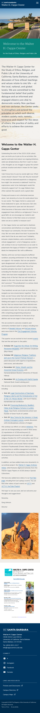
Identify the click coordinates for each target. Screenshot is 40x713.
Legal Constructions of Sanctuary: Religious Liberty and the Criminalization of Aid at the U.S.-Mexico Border (20, 396)
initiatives (29, 427)
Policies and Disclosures (11, 686)
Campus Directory (9, 690)
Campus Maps (8, 694)
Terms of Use (5, 707)
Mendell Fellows (15, 328)
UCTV (29, 483)
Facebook (8, 668)
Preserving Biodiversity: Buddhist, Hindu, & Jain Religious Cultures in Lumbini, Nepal (19, 408)
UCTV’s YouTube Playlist (11, 486)
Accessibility (14, 707)
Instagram (8, 663)
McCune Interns (30, 328)
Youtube (8, 672)
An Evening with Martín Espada (26, 379)
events (35, 339)
